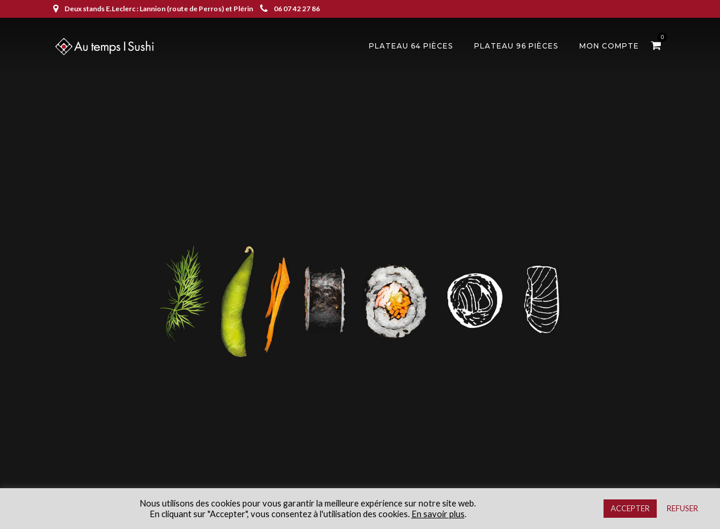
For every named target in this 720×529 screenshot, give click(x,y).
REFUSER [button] (682, 508)
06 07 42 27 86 (290, 8)
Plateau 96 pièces (516, 45)
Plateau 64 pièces (411, 45)
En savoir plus (438, 514)
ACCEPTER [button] (630, 508)
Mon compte (609, 45)
